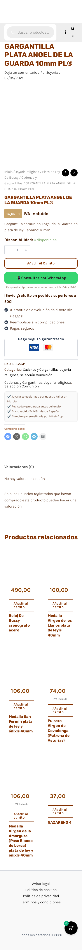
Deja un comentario (20, 72)
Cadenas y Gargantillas (41, 370)
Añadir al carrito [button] (21, 605)
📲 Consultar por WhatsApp (41, 278)
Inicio (8, 172)
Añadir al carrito (41, 263)
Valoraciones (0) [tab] (19, 467)
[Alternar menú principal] (69, 32)
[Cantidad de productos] (17, 250)
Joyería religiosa (27, 172)
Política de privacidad (41, 896)
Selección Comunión (36, 375)
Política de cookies (41, 890)
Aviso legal (41, 883)
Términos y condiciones (41, 902)
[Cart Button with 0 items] (71, 928)
